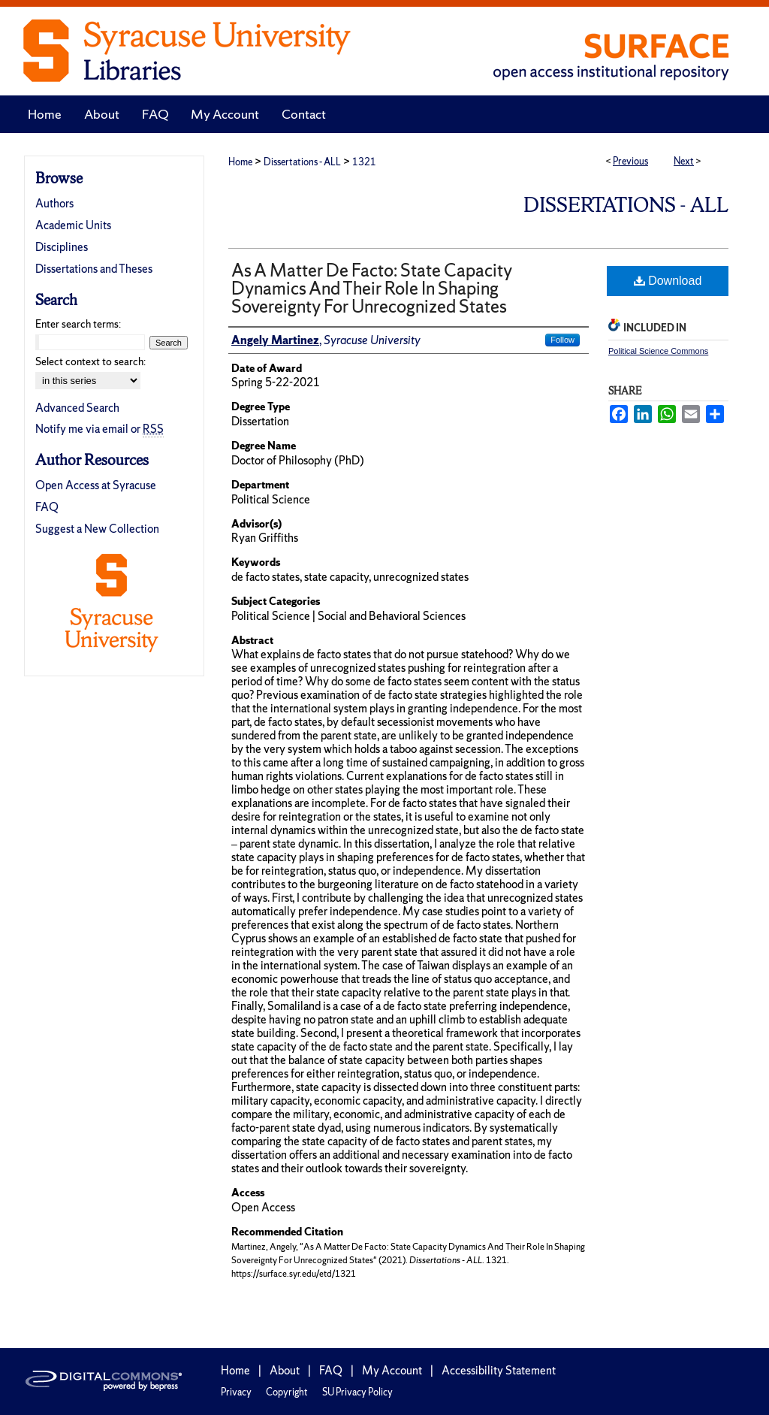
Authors (54, 203)
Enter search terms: (78, 324)
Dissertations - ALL (302, 162)
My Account (392, 1370)
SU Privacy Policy (357, 1392)
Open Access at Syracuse (95, 485)
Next (684, 161)
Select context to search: (90, 361)
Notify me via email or (99, 429)
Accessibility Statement (499, 1370)
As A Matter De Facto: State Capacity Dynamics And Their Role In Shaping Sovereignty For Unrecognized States (371, 288)
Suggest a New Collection (97, 529)
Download (668, 280)
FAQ (47, 507)
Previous (630, 161)
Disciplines (61, 247)
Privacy (236, 1392)
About (285, 1370)
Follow (562, 339)
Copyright (287, 1392)
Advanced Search (77, 408)
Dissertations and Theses (93, 269)
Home (240, 162)
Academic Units (73, 225)
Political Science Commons (658, 350)
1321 (364, 162)
